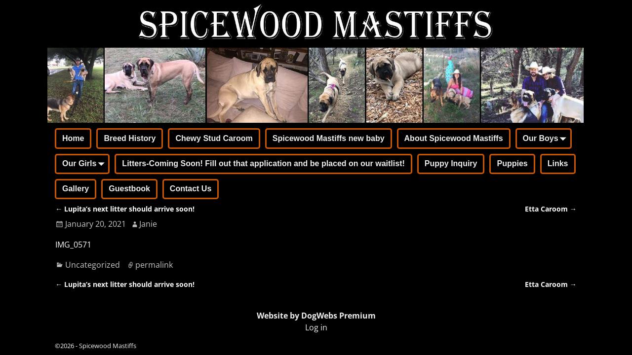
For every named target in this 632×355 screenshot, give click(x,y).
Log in (316, 327)
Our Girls (85, 164)
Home (73, 138)
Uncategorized (92, 264)
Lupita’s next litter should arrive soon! (125, 208)
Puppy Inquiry (451, 163)
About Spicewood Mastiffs (453, 138)
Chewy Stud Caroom (213, 138)
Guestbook (129, 188)
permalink (154, 264)
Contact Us (190, 188)
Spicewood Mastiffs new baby (329, 138)
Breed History (130, 138)
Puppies (512, 163)
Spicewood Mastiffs (107, 345)
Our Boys (546, 139)
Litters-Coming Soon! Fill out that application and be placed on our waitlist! (263, 163)
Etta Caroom (551, 208)
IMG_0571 (73, 244)
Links (558, 163)
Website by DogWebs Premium (316, 315)
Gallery (75, 188)
